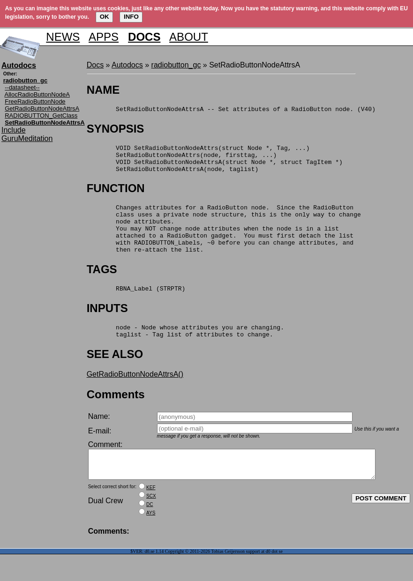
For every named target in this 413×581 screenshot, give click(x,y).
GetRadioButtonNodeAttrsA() (135, 395)
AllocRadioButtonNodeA (37, 94)
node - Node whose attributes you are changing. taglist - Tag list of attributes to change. (185, 351)
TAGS (102, 286)
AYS (150, 539)
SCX (151, 522)
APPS (104, 36)
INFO (131, 16)
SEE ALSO (115, 375)
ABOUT (188, 36)
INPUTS (107, 326)
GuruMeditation (27, 138)
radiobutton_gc (176, 65)
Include (13, 130)
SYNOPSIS (115, 130)
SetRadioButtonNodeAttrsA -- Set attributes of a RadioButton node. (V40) (231, 110)
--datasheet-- (22, 87)
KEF (150, 514)
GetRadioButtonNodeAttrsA (42, 108)
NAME (103, 89)
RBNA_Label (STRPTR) (136, 306)
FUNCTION (116, 195)
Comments (116, 415)
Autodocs (127, 65)
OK (104, 16)
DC (149, 531)
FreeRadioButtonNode (35, 101)
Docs (95, 65)
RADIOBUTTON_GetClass (41, 115)
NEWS (63, 36)
